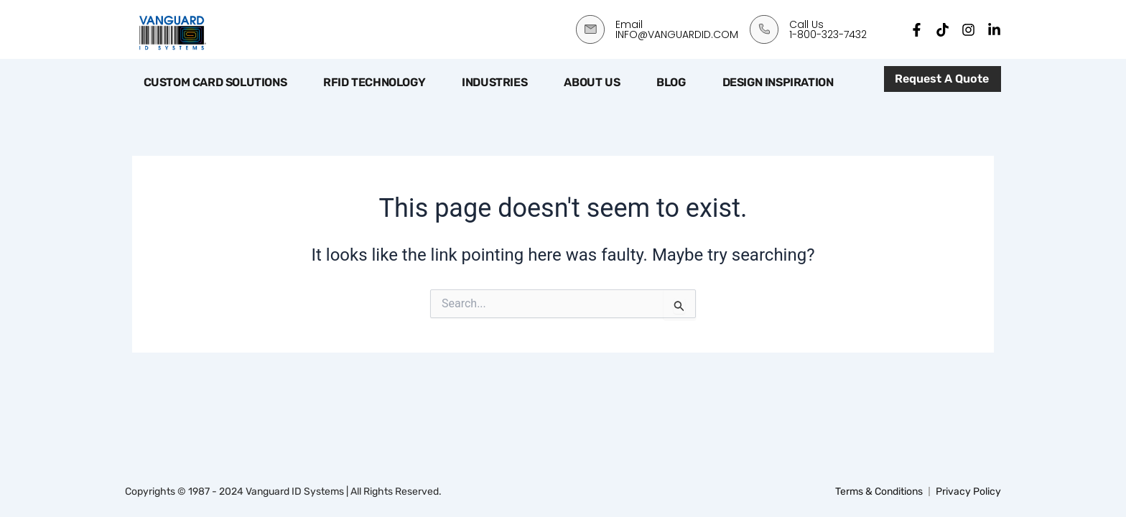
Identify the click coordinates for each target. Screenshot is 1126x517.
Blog (670, 82)
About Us (592, 82)
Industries (494, 82)
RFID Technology (374, 82)
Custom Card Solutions (215, 82)
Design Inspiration (778, 82)
